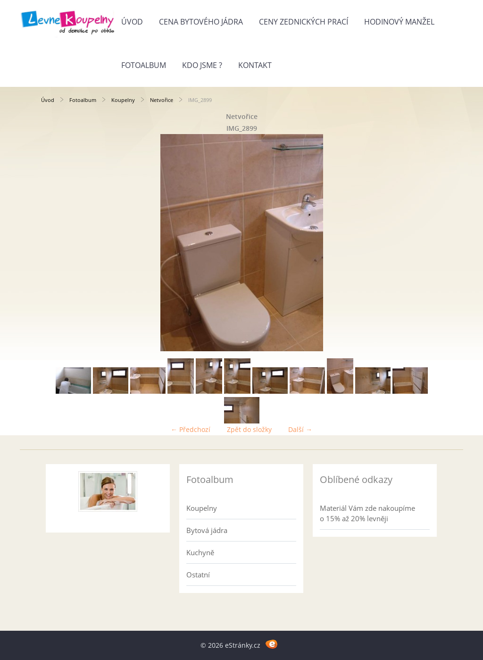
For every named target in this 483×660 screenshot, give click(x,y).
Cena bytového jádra (201, 22)
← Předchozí (190, 429)
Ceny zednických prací (303, 22)
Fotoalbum (143, 65)
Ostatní (198, 574)
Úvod (132, 22)
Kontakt (255, 65)
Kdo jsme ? (202, 65)
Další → (300, 429)
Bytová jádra (206, 530)
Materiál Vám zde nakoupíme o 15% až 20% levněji (367, 513)
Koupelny (123, 99)
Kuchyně (200, 552)
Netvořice (161, 99)
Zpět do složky (249, 429)
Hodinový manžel (399, 22)
